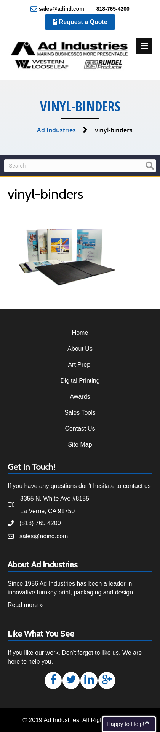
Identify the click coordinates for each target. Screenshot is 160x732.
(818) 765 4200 (40, 523)
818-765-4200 (109, 9)
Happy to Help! (125, 724)
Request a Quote (80, 22)
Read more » (25, 605)
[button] (53, 680)
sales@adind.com (57, 9)
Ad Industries (56, 130)
